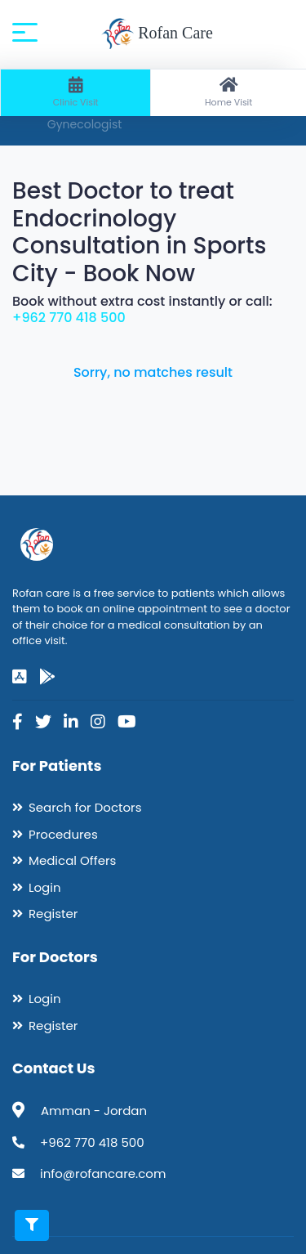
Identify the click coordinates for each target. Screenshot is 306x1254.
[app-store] (19, 677)
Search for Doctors (85, 807)
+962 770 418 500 (69, 317)
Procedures (63, 834)
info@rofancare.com (103, 1173)
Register (53, 913)
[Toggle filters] (32, 1225)
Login (45, 887)
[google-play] (47, 677)
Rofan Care (157, 34)
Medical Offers (72, 860)
